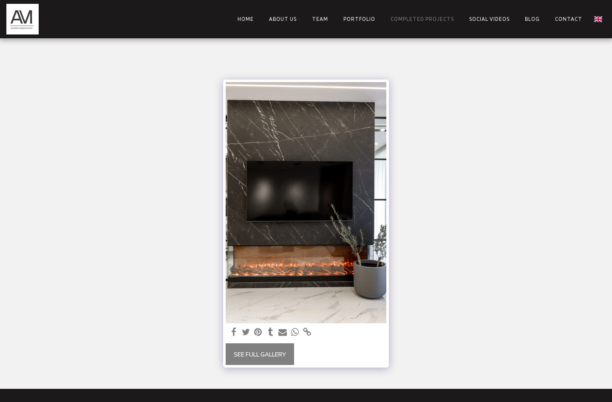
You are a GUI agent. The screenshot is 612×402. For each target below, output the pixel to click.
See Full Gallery (260, 354)
